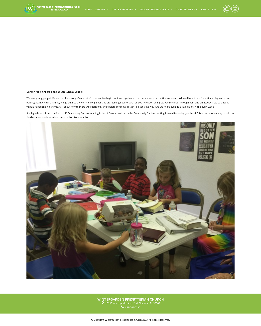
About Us (207, 9)
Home (88, 9)
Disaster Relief (185, 9)
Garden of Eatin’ (122, 9)
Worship (100, 9)
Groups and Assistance (154, 9)
